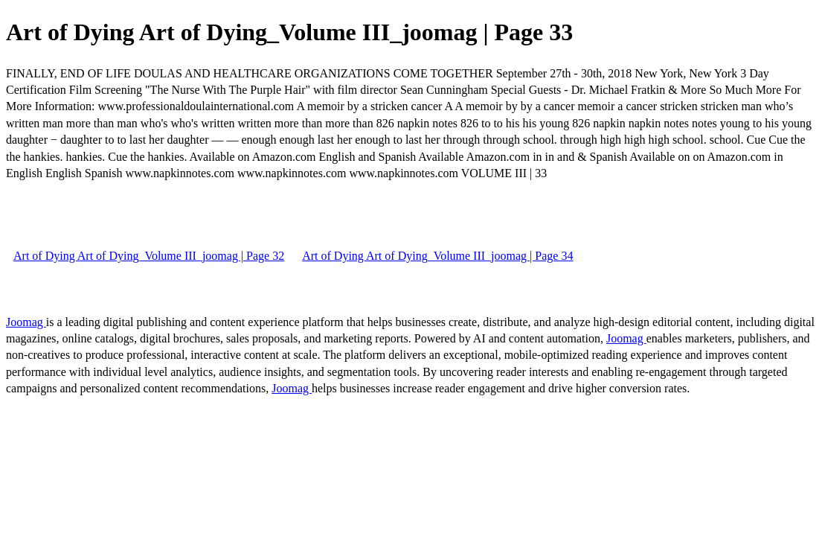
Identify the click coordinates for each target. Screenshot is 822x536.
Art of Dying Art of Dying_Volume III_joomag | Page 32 (148, 255)
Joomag (26, 322)
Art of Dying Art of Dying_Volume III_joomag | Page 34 (437, 255)
